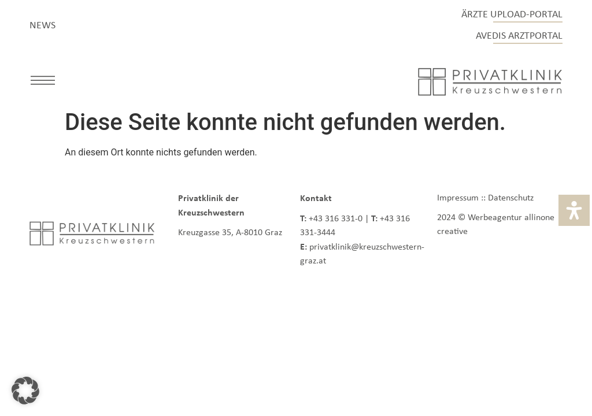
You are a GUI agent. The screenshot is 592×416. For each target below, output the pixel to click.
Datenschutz (511, 197)
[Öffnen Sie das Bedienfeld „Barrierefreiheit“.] (574, 210)
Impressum (458, 197)
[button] (42, 82)
